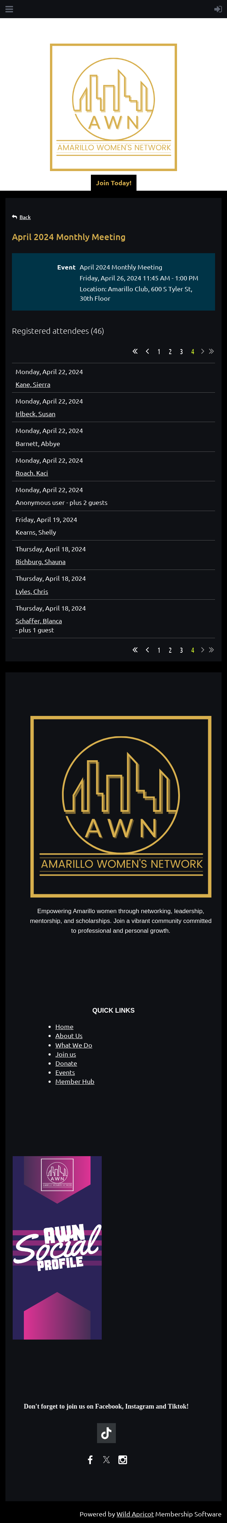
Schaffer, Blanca (39, 620)
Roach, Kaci (32, 473)
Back (25, 217)
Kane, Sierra (33, 384)
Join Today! (113, 182)
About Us (69, 1035)
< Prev (147, 351)
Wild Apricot (135, 1514)
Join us (65, 1054)
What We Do (73, 1045)
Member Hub (74, 1081)
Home (64, 1026)
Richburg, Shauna (41, 561)
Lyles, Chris (32, 591)
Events (65, 1072)
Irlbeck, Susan (35, 413)
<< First (135, 351)
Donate (66, 1063)
